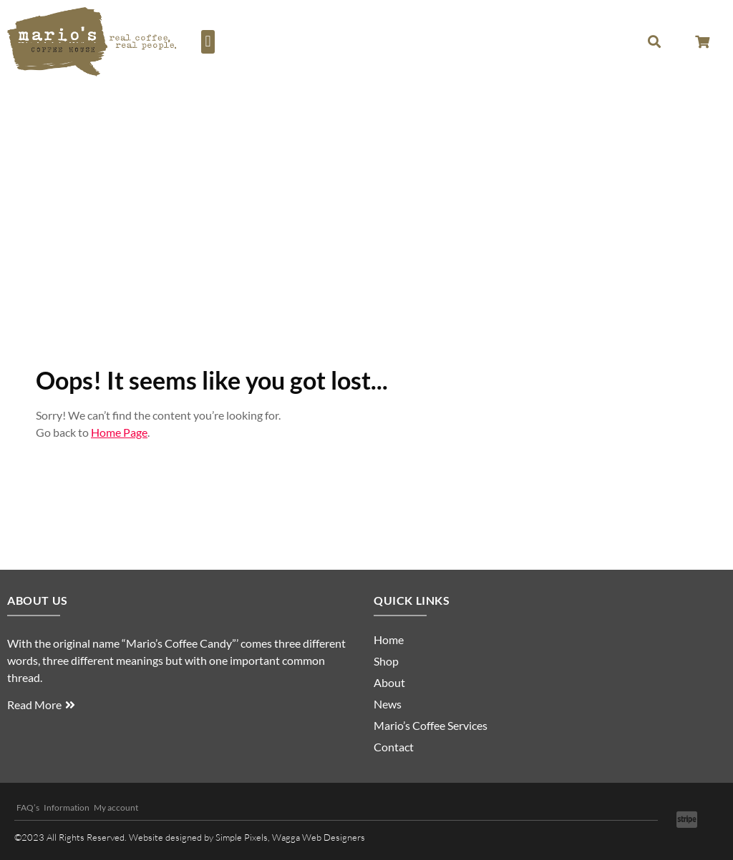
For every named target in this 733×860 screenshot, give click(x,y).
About (389, 682)
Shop (386, 661)
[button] (208, 42)
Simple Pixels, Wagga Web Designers (290, 837)
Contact (394, 746)
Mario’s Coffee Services (430, 725)
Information (66, 807)
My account (116, 807)
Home (389, 639)
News (388, 704)
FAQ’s (27, 807)
